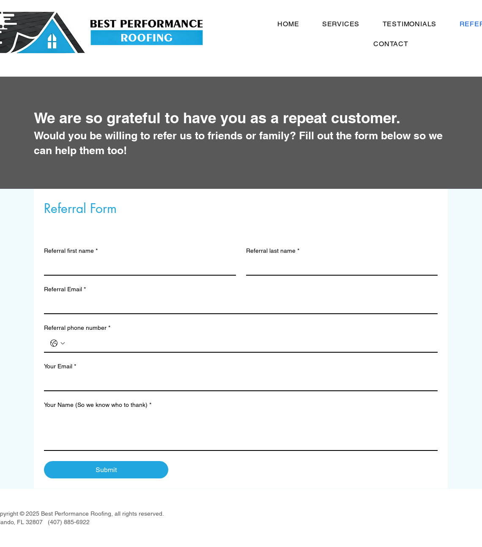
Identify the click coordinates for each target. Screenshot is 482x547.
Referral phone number (77, 328)
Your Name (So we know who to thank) (97, 405)
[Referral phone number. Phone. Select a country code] (57, 343)
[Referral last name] (339, 266)
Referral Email (65, 289)
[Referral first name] (137, 266)
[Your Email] (238, 381)
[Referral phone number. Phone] (249, 343)
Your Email (60, 366)
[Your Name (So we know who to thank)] (241, 431)
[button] (341, 24)
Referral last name (272, 250)
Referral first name (71, 250)
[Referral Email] (238, 304)
